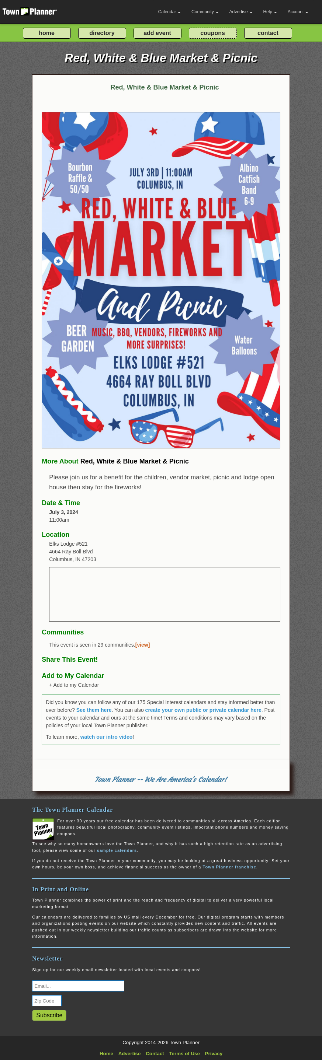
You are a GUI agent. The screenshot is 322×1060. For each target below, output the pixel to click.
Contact (155, 1053)
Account (298, 11)
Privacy (213, 1053)
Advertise (241, 11)
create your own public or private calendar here (203, 710)
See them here (94, 710)
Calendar (169, 11)
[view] (142, 645)
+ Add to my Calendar (74, 685)
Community (205, 11)
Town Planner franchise (229, 867)
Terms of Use (184, 1053)
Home (106, 1053)
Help (270, 11)
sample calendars (117, 850)
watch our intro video (106, 737)
